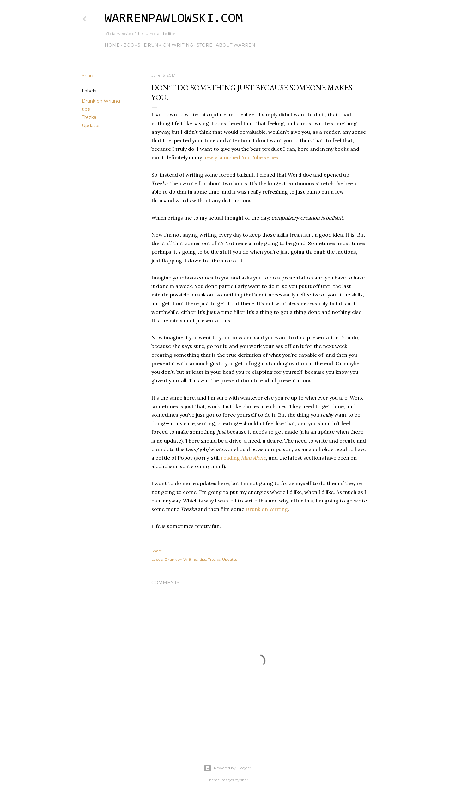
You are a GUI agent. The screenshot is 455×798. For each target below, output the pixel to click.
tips (86, 109)
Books (131, 45)
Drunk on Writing (168, 45)
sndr (244, 779)
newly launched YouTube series (240, 157)
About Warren (235, 45)
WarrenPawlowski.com (174, 19)
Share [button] (88, 76)
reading (243, 458)
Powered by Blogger (227, 768)
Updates (91, 125)
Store (204, 45)
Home (112, 45)
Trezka (89, 117)
